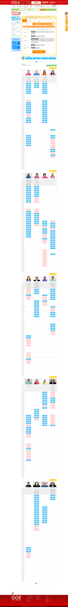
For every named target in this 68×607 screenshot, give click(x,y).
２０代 (42, 32)
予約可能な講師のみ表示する (47, 29)
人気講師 (36, 58)
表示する (38, 48)
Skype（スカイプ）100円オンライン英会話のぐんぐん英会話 (37, 606)
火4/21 (24, 20)
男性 (42, 36)
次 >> (41, 61)
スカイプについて (38, 599)
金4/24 (39, 20)
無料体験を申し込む (39, 597)
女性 (38, 36)
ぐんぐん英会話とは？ (30, 597)
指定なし (33, 32)
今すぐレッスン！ (29, 58)
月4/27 (53, 20)
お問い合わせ (28, 601)
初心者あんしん (35, 40)
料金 (27, 599)
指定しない (35, 39)
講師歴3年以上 (43, 39)
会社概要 (47, 597)
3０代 (47, 32)
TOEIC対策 (50, 39)
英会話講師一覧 (29, 598)
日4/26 (48, 20)
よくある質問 (28, 600)
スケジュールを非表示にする (51, 65)
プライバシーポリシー (49, 598)
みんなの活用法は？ (16, 15)
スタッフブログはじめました (16, 20)
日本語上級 (42, 45)
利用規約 (47, 599)
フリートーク (35, 42)
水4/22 (29, 20)
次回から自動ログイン (50, 9)
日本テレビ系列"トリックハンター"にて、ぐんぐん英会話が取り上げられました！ (16, 27)
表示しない (33, 48)
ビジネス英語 (50, 40)
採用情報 (47, 602)
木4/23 (34, 20)
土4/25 (44, 20)
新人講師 (52, 58)
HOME (51, 13)
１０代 (38, 32)
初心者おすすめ (44, 58)
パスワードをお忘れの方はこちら (50, 10)
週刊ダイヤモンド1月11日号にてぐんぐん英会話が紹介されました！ (16, 31)
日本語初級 (38, 45)
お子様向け (43, 40)
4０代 (52, 32)
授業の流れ (37, 598)
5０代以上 (33, 33)
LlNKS (46, 601)
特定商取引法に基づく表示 (49, 600)
